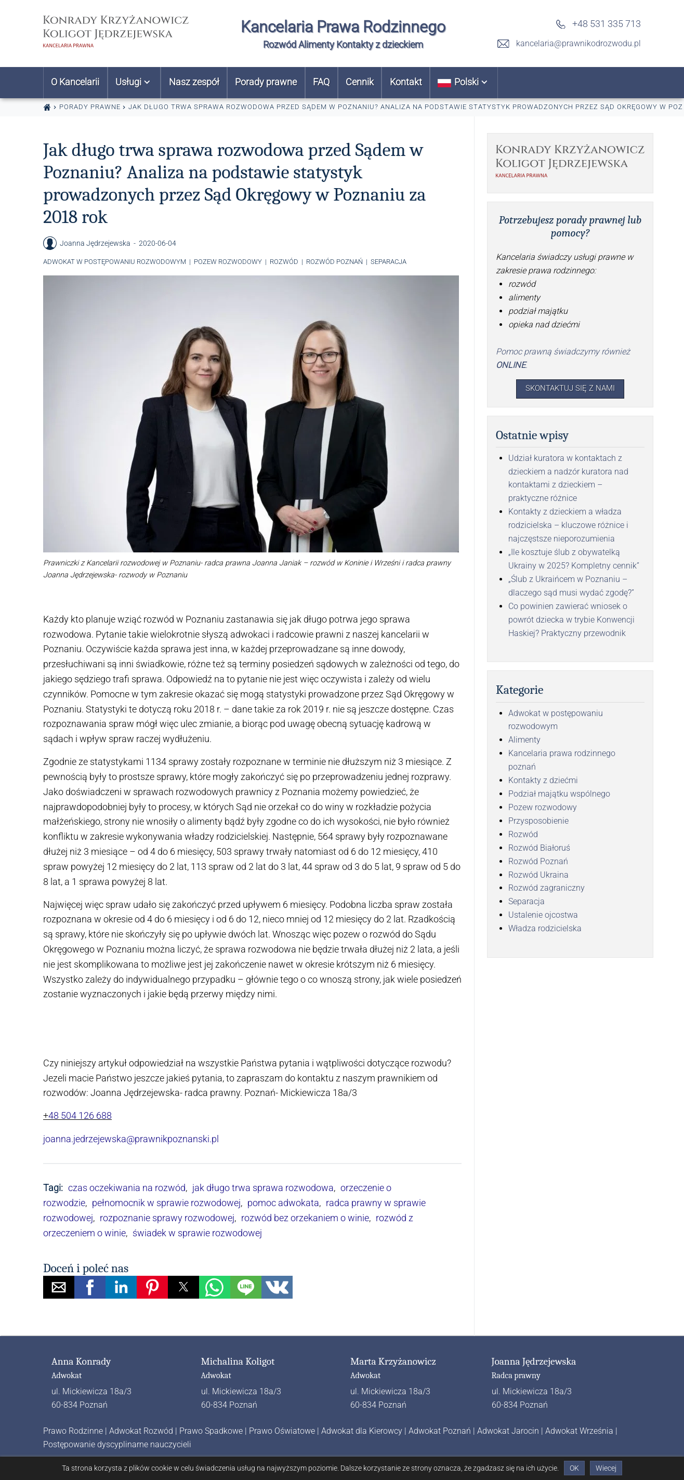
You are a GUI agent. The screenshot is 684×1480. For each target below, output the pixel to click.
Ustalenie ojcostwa (543, 917)
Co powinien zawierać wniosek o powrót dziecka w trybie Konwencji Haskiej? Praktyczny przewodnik (571, 621)
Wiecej (606, 1468)
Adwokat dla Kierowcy (361, 1431)
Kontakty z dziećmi (543, 782)
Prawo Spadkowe (211, 1431)
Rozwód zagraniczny (546, 890)
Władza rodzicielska (545, 930)
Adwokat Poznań (440, 1431)
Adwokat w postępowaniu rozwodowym (114, 262)
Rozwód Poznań (334, 262)
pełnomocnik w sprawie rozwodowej (166, 1202)
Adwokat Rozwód (141, 1431)
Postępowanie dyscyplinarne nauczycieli (117, 1444)
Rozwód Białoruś (539, 850)
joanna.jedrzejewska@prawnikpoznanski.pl (131, 1138)
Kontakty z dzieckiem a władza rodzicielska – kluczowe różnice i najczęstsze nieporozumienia (568, 527)
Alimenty (524, 742)
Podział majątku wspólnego (559, 796)
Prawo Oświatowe (282, 1431)
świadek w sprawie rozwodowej (197, 1232)
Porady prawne (90, 107)
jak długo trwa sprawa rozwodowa (263, 1187)
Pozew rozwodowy (228, 262)
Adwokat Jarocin (508, 1431)
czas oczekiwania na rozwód (127, 1187)
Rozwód (284, 262)
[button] (58, 1287)
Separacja (388, 262)
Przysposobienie (538, 823)
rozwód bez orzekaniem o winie (305, 1217)
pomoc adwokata (283, 1202)
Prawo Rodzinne (73, 1431)
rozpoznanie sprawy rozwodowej (167, 1217)
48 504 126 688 (80, 1115)
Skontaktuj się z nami (570, 389)
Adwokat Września (579, 1431)
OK (574, 1468)
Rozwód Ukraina (538, 876)
